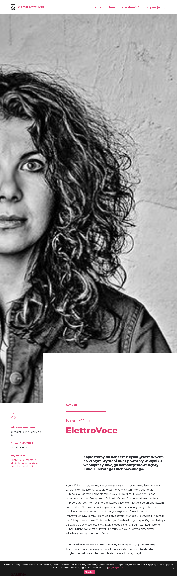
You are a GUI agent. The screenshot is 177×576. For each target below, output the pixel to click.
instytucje (151, 7)
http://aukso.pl (62, 346)
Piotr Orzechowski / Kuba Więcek (140, 473)
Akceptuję (89, 572)
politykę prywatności (116, 567)
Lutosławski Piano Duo (84, 470)
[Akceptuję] (173, 568)
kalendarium (105, 7)
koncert (21, 406)
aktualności (129, 7)
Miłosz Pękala (34, 467)
